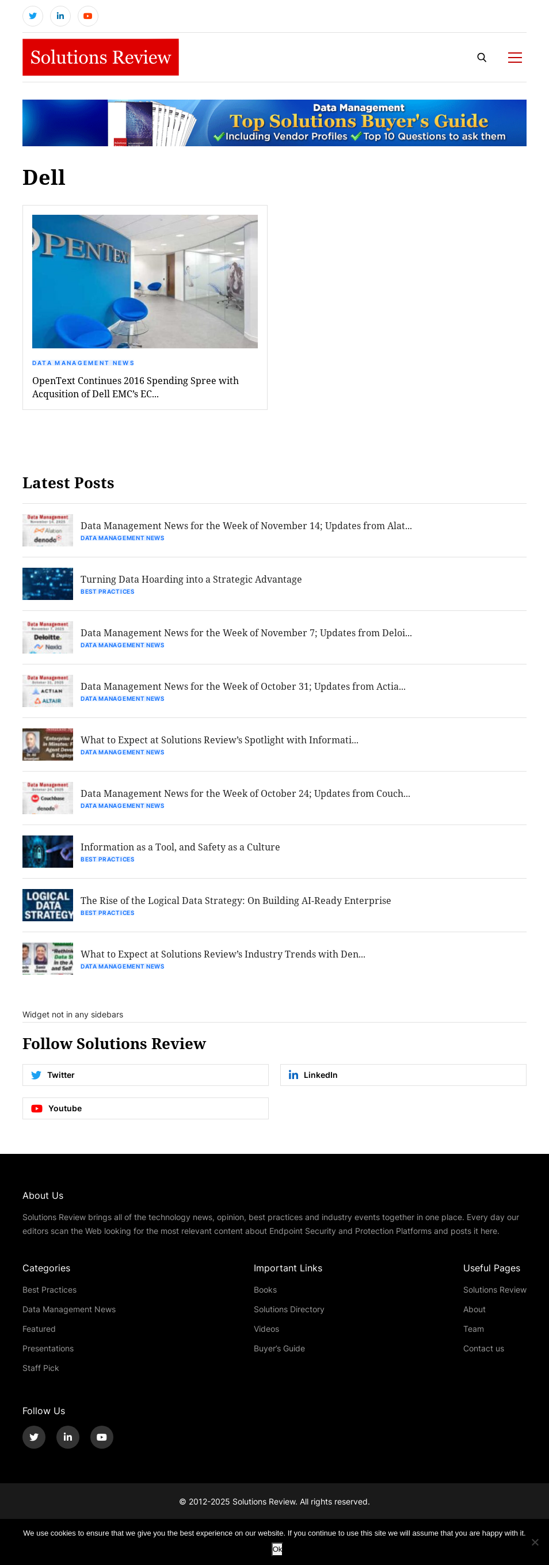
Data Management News (83, 363)
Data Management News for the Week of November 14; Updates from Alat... (246, 525)
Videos (266, 1328)
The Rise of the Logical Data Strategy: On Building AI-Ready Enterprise (236, 900)
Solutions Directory (289, 1309)
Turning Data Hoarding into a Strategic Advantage (191, 579)
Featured (39, 1328)
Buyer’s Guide (279, 1348)
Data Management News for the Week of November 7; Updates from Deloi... (246, 632)
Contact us (483, 1348)
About (474, 1309)
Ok (278, 1549)
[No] (534, 1542)
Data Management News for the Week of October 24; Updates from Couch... (245, 793)
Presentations (48, 1348)
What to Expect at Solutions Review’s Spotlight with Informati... (220, 740)
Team (473, 1328)
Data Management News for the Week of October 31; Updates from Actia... (243, 686)
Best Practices (108, 591)
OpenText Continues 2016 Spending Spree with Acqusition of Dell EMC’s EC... (135, 387)
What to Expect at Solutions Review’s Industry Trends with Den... (223, 954)
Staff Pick (40, 1367)
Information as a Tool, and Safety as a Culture (180, 847)
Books (265, 1289)
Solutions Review (495, 1289)
